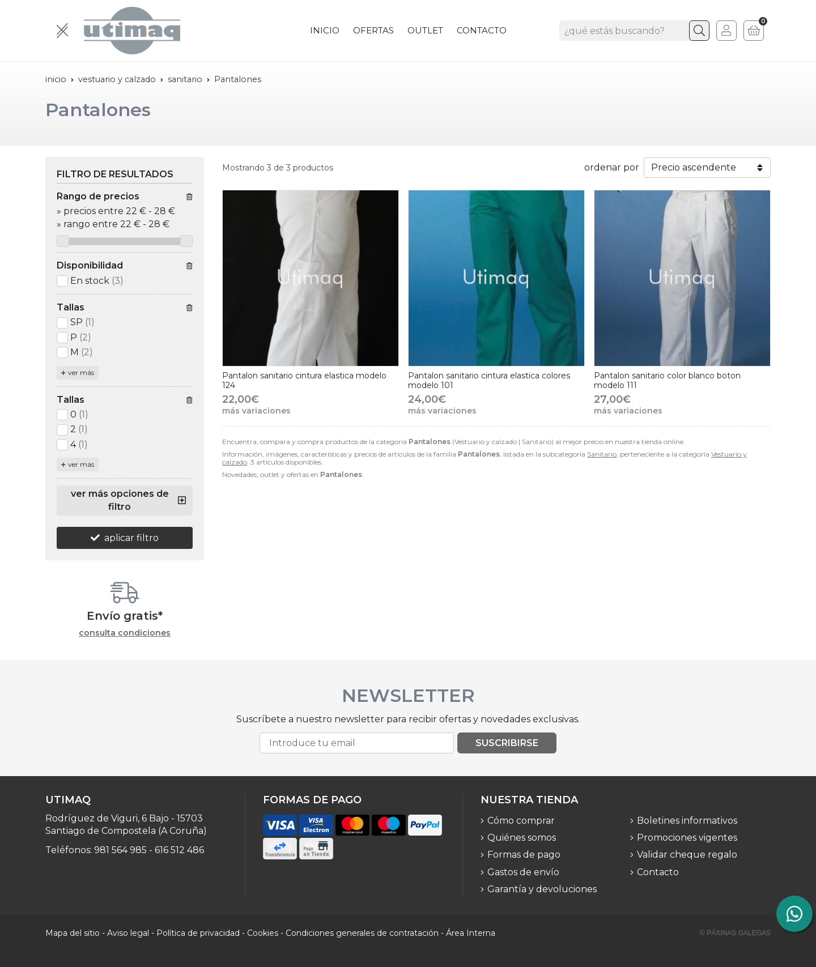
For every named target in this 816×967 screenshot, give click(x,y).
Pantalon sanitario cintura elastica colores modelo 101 (489, 380)
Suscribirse (506, 743)
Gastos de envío (523, 872)
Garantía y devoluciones (542, 889)
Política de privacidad (198, 933)
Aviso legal (128, 933)
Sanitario (602, 454)
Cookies (262, 933)
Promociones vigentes (687, 837)
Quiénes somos (521, 837)
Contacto (658, 872)
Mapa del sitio (72, 933)
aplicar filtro (131, 538)
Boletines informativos (687, 820)
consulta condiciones (125, 633)
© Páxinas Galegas (735, 933)
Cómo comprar (521, 820)
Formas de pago (523, 854)
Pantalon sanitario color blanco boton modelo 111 (667, 380)
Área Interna (470, 933)
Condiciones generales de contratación (362, 933)
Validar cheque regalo (687, 854)
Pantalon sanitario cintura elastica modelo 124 (304, 380)
